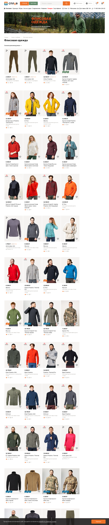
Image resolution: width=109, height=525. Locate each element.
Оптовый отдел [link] (26, 501)
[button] (89, 3)
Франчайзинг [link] (25, 504)
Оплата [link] (6, 496)
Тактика (33, 3)
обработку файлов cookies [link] (47, 521)
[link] (6, 37)
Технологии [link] (42, 496)
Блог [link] (64, 8)
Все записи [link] (42, 490)
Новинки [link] (44, 8)
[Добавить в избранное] (45, 71)
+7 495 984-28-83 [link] (98, 8)
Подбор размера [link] (60, 495)
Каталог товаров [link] (10, 490)
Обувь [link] (21, 8)
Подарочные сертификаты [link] (8, 505)
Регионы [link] (58, 498)
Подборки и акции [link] (10, 499)
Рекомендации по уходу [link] (61, 491)
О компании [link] (25, 490)
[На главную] (11, 3)
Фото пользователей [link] (11, 511)
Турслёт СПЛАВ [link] (26, 499)
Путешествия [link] (42, 493)
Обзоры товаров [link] (43, 499)
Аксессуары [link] (27, 8)
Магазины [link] (72, 8)
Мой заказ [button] (77, 3)
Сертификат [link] (57, 8)
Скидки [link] (50, 8)
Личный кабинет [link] (9, 509)
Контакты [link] (24, 512)
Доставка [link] (81, 8)
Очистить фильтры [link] (9, 134)
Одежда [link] (15, 8)
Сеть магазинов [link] (26, 493)
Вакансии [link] (24, 509)
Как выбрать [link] (42, 504)
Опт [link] (88, 8)
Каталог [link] (8, 8)
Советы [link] (40, 501)
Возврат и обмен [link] (9, 501)
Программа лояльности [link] (29, 496)
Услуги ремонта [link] (26, 507)
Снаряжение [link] (36, 8)
